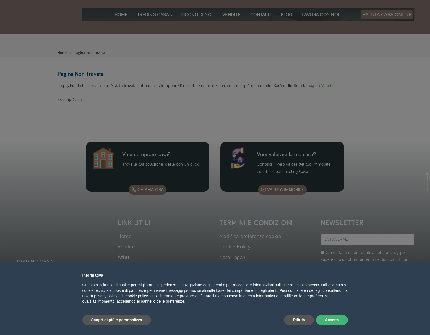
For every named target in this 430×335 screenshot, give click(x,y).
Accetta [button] (332, 320)
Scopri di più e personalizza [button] (116, 320)
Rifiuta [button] (299, 320)
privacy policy (105, 296)
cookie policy (137, 296)
